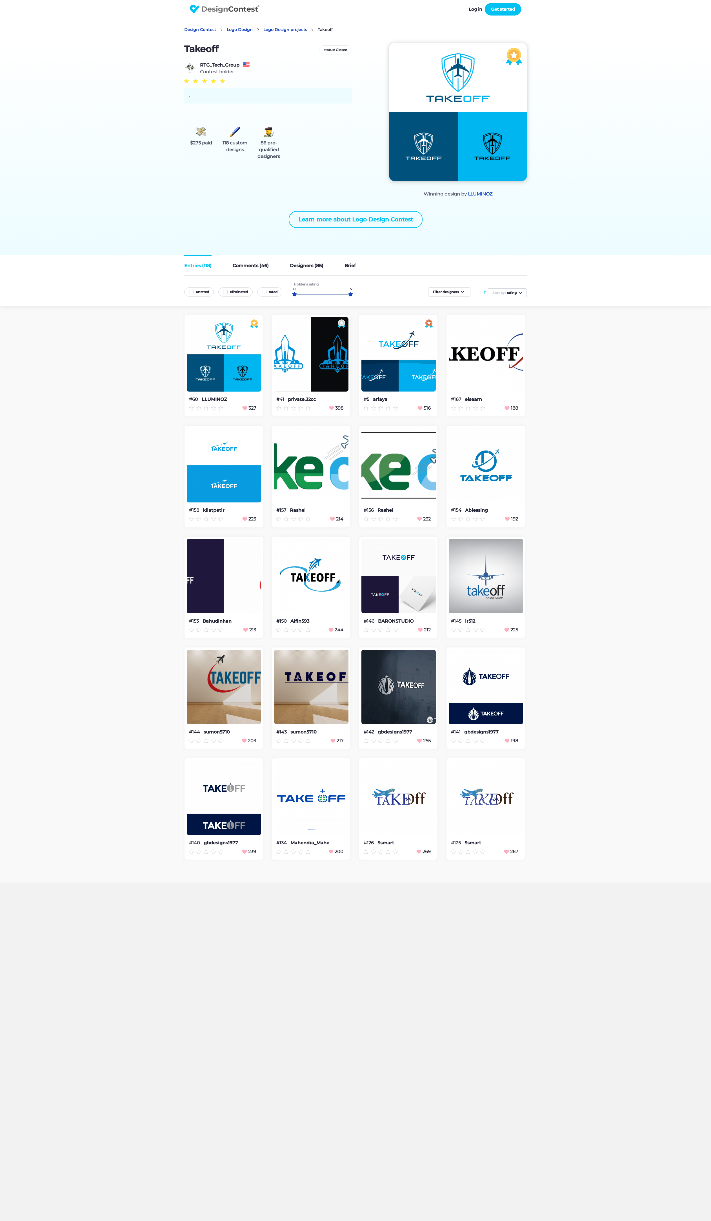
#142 (369, 732)
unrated (202, 292)
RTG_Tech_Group (219, 65)
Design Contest (200, 29)
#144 (195, 732)
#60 (194, 399)
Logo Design (240, 29)
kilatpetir (214, 510)
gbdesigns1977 (395, 732)
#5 (367, 399)
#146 (370, 621)
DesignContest (224, 9)
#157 (281, 510)
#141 (456, 732)
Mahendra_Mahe (309, 843)
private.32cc (302, 399)
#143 (282, 732)
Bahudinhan (217, 621)
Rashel (298, 510)
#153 (194, 621)
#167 (456, 399)
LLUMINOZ (480, 194)
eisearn (473, 399)
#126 (369, 843)
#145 (457, 621)
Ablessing (476, 510)
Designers (306, 265)
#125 (456, 843)
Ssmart (385, 843)
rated (273, 292)
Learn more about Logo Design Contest (355, 219)
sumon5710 (217, 732)
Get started (503, 9)
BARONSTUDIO (396, 621)
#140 (195, 843)
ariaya (380, 399)
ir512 (470, 621)
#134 (282, 843)
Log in (475, 9)
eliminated (239, 292)
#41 (280, 399)
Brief (350, 265)
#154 (457, 510)
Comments (251, 265)
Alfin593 (299, 621)
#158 (194, 510)
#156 (369, 510)
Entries (198, 265)
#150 (282, 621)
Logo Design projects (285, 29)
